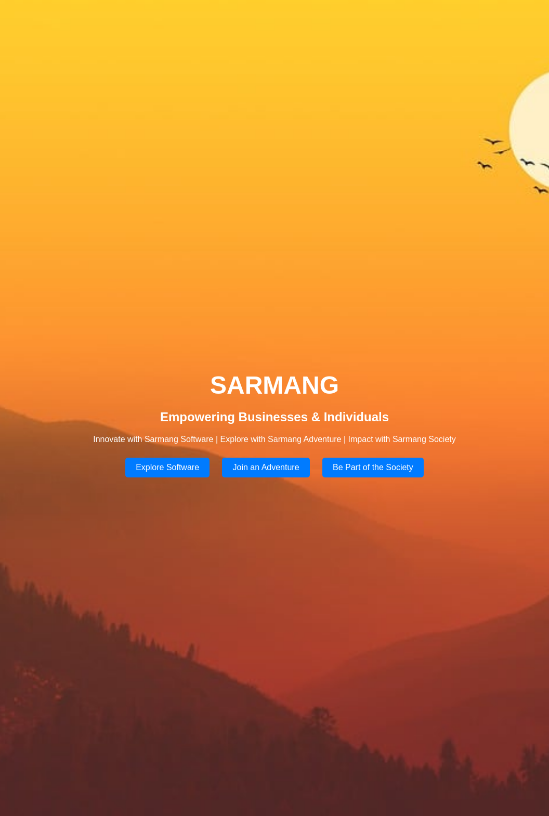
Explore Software (167, 467)
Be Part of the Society (373, 467)
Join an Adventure (265, 467)
